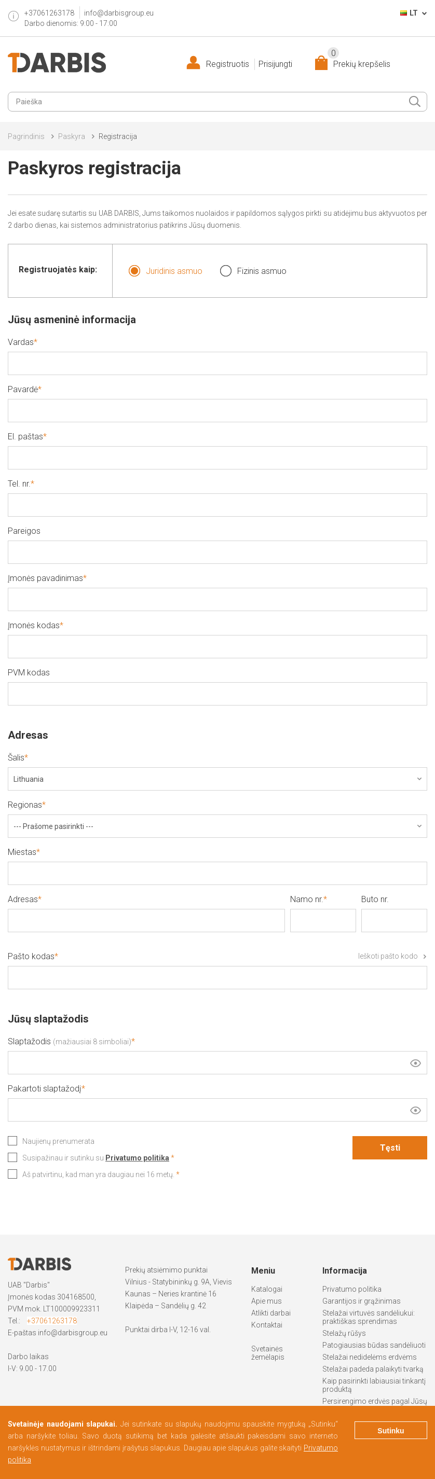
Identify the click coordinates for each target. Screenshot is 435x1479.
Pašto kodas (217, 956)
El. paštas (25, 436)
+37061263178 (52, 1321)
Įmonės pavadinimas (45, 578)
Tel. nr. (19, 484)
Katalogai (266, 1289)
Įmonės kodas (34, 625)
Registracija (118, 136)
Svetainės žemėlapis (267, 1353)
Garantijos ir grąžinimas (361, 1301)
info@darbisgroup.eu (119, 13)
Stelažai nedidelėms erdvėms (369, 1357)
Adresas (23, 899)
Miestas (22, 852)
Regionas (25, 805)
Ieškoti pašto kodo (388, 956)
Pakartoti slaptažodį (44, 1089)
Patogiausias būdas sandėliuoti (374, 1345)
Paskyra (71, 136)
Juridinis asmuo (165, 271)
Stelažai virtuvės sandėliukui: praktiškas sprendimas (368, 1317)
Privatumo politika (352, 1289)
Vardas (21, 342)
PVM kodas (29, 673)
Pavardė (23, 389)
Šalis (16, 758)
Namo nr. (306, 899)
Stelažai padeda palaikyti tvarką (373, 1369)
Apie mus (266, 1301)
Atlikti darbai (271, 1313)
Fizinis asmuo (253, 271)
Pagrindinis (26, 136)
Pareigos (24, 531)
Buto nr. (375, 899)
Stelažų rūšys (344, 1333)
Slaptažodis (69, 1041)
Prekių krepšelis (359, 62)
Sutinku (390, 1431)
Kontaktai (266, 1325)
